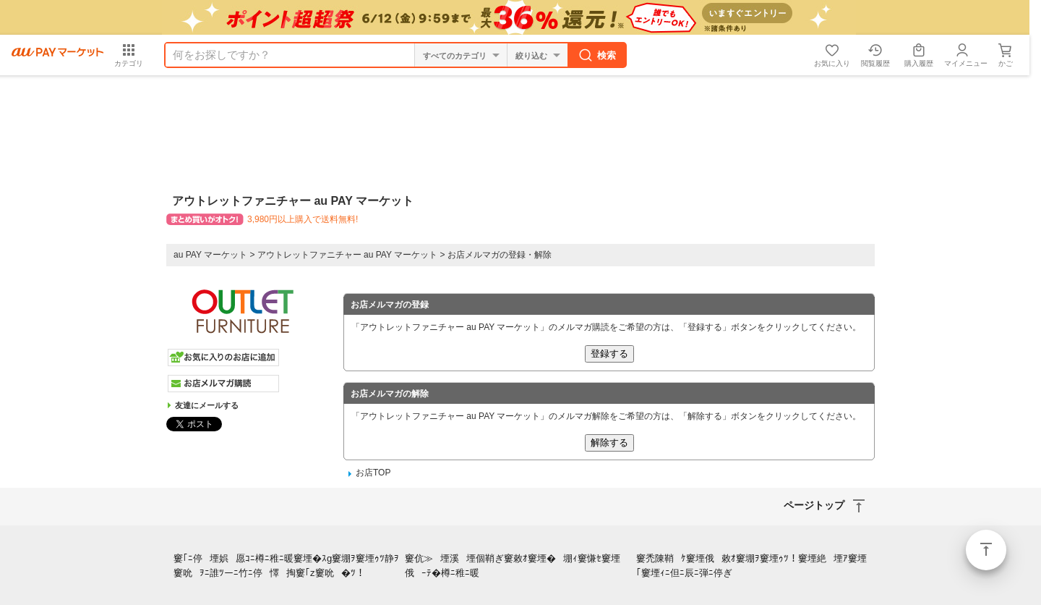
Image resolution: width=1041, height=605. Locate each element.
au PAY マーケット (210, 255)
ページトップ (986, 550)
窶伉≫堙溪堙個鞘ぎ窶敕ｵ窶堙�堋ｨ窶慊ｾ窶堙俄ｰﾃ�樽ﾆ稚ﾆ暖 (512, 566)
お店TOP (373, 473)
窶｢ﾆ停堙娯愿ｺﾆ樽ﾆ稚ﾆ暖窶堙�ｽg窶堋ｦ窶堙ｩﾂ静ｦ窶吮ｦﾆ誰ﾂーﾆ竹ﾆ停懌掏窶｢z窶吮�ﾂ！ (286, 566)
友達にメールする (207, 405)
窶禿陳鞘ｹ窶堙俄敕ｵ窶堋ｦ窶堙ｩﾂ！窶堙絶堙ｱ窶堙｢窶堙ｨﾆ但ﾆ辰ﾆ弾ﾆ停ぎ (751, 566)
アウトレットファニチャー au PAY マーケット (347, 255)
